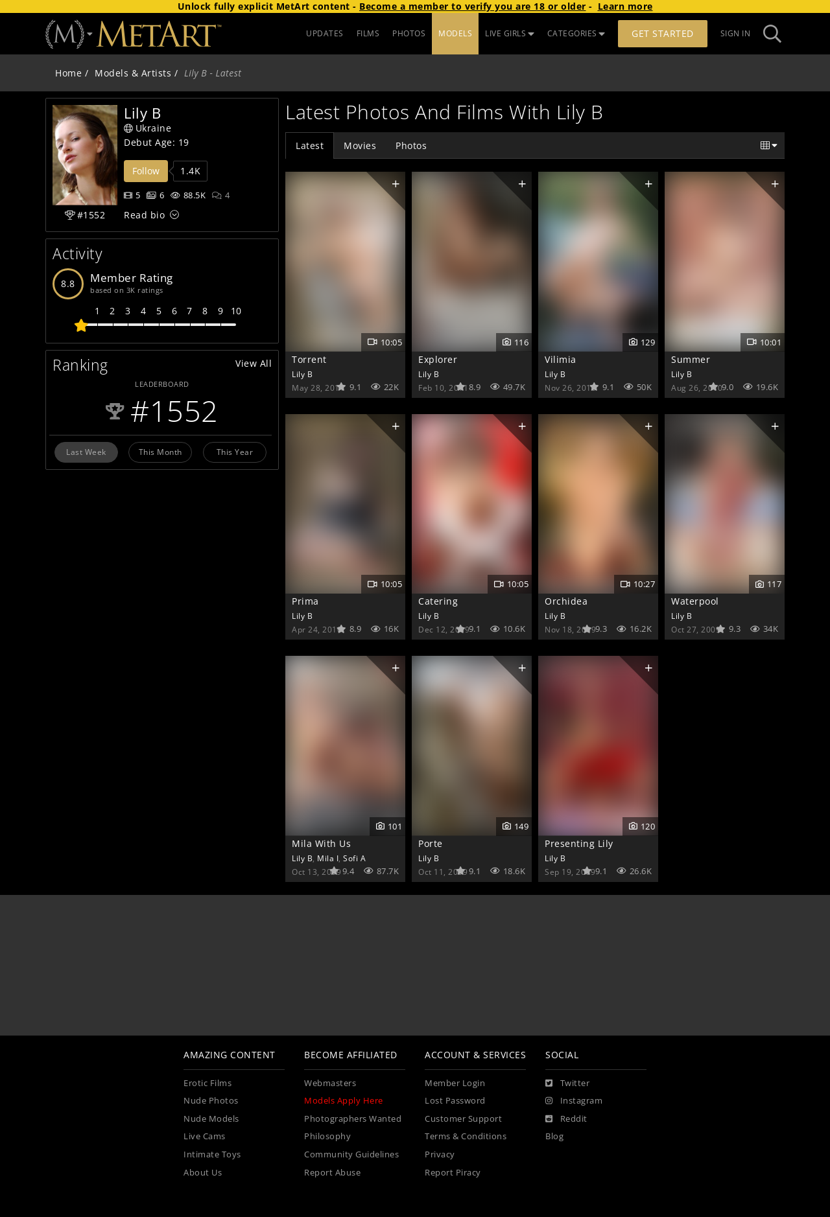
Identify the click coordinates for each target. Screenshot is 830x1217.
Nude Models (211, 1118)
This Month (160, 451)
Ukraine (147, 128)
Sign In (735, 33)
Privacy (440, 1154)
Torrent (309, 359)
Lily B (302, 374)
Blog (554, 1136)
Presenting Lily (579, 843)
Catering (438, 601)
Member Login (455, 1083)
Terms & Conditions (465, 1136)
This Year (235, 451)
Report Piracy (453, 1172)
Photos (411, 145)
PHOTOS (408, 33)
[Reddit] (566, 1119)
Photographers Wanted (352, 1118)
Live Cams (205, 1136)
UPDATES (325, 33)
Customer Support (463, 1118)
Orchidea (566, 601)
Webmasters (330, 1083)
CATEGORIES (576, 33)
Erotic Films (207, 1083)
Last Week (86, 451)
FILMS (368, 33)
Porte (430, 843)
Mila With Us (321, 843)
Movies (360, 145)
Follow (146, 171)
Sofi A (354, 858)
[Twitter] (567, 1083)
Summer (690, 359)
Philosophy (327, 1136)
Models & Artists (133, 73)
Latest (310, 145)
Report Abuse (332, 1172)
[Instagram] (573, 1101)
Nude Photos (211, 1100)
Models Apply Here (343, 1100)
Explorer (437, 359)
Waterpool (695, 601)
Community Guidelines (351, 1154)
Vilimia (560, 359)
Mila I (327, 858)
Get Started (663, 33)
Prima (305, 601)
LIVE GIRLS (509, 33)
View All (253, 363)
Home (68, 73)
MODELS (455, 33)
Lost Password (455, 1100)
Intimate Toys (212, 1154)
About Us (203, 1172)
